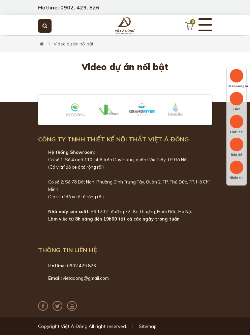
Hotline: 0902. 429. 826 (68, 7)
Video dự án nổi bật (73, 43)
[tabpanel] (125, 35)
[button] (49, 110)
